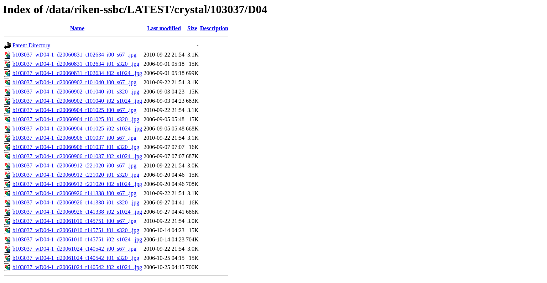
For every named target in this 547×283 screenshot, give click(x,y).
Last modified (164, 28)
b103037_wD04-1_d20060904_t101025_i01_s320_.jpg (75, 119)
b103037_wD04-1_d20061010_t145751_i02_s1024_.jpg (77, 239)
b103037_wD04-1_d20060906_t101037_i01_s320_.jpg (75, 147)
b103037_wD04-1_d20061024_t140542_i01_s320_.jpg (75, 258)
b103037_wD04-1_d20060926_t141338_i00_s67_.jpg (74, 193)
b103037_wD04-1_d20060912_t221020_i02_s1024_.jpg (77, 184)
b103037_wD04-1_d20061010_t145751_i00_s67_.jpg (74, 221)
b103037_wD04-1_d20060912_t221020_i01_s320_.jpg (75, 175)
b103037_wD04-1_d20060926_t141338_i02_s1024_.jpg (77, 212)
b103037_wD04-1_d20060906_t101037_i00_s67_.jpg (74, 138)
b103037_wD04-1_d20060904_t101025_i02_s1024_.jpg (77, 129)
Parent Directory (31, 45)
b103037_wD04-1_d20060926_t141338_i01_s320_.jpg (75, 202)
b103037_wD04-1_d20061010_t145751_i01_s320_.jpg (75, 230)
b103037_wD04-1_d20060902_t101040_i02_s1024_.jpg (77, 101)
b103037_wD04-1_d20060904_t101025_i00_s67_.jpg (74, 110)
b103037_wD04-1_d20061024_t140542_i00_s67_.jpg (74, 249)
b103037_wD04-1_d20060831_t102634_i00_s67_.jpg (74, 55)
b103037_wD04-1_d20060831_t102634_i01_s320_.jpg (75, 64)
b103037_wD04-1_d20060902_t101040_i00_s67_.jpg (74, 82)
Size (192, 28)
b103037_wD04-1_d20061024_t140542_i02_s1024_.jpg (77, 267)
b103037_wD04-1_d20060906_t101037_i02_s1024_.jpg (77, 156)
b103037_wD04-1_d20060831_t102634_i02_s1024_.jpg (77, 73)
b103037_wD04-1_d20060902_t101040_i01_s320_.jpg (75, 92)
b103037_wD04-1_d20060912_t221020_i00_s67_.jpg (74, 165)
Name (77, 28)
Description (214, 28)
